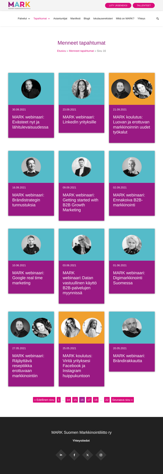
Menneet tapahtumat (81, 50)
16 (82, 399)
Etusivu (61, 50)
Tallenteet (144, 5)
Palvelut (24, 18)
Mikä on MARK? (125, 18)
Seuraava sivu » (122, 399)
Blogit (87, 18)
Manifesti (75, 18)
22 (107, 399)
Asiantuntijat (60, 18)
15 (75, 399)
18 (95, 399)
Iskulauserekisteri (103, 18)
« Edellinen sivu (44, 399)
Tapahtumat (41, 18)
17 (89, 399)
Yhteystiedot (81, 440)
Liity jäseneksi (118, 5)
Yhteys (141, 18)
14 (68, 399)
